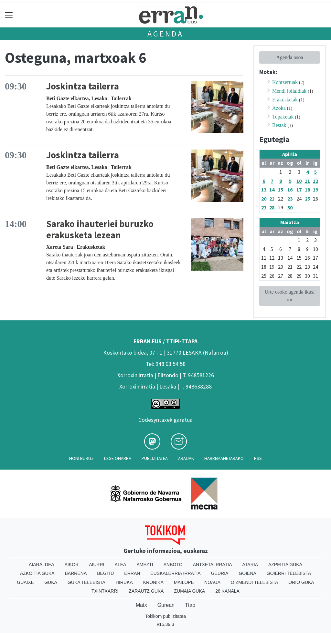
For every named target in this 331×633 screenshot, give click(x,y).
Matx (141, 605)
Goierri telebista (289, 573)
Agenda (165, 34)
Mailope (184, 582)
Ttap (190, 605)
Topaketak (283, 116)
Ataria (250, 564)
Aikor (72, 564)
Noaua (212, 582)
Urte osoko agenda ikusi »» (289, 295)
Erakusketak (285, 99)
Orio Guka (301, 582)
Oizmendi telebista (254, 582)
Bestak (279, 125)
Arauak (186, 458)
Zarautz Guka (146, 591)
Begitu (105, 573)
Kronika (153, 582)
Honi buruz (81, 458)
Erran (132, 573)
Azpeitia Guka (285, 564)
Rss (258, 458)
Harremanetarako (224, 458)
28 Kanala (227, 591)
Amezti (144, 564)
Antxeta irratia (212, 564)
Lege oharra (117, 458)
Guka (50, 582)
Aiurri (96, 564)
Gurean (166, 605)
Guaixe (25, 582)
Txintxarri (104, 591)
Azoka (279, 108)
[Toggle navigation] (9, 15)
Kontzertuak (285, 82)
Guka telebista (86, 582)
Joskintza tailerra (82, 86)
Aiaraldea (41, 564)
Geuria (220, 573)
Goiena (247, 573)
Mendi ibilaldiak (289, 91)
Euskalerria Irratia (175, 573)
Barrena (76, 573)
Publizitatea (155, 458)
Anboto (173, 564)
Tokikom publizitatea (165, 616)
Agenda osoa (289, 57)
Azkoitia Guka (37, 573)
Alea (120, 564)
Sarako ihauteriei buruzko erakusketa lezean (100, 229)
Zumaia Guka (189, 591)
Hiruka (124, 582)
